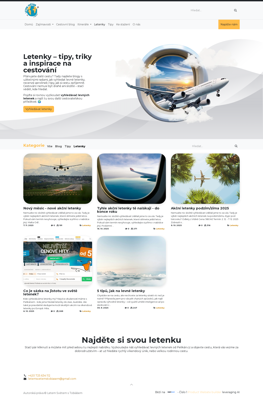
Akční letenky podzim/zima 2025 (200, 208)
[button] (131, 385)
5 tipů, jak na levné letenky (121, 291)
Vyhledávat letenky (38, 109)
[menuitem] (28, 24)
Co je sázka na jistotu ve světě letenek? (50, 292)
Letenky (86, 225)
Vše (49, 146)
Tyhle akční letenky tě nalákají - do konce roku (128, 210)
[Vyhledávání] (235, 10)
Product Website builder (204, 392)
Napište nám (229, 24)
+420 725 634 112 (39, 375)
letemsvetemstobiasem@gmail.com (52, 378)
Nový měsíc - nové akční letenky (52, 208)
